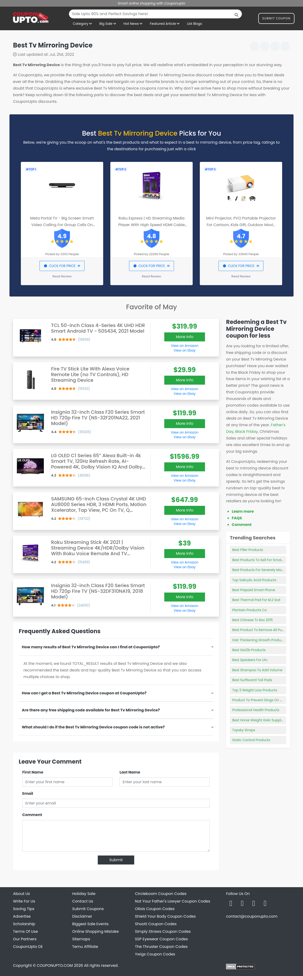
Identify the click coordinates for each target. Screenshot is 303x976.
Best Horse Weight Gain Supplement (262, 720)
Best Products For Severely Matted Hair (264, 570)
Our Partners (24, 939)
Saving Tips (23, 909)
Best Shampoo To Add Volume (257, 670)
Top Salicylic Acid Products (254, 580)
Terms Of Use (25, 931)
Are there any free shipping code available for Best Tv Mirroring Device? (91, 710)
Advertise (22, 916)
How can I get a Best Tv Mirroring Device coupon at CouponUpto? (84, 693)
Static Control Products (251, 740)
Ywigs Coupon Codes (155, 954)
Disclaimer (82, 916)
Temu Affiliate (85, 946)
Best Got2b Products (249, 650)
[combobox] (155, 13)
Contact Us (82, 901)
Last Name (130, 772)
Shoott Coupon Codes (156, 924)
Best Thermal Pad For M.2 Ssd (256, 600)
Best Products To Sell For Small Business (264, 560)
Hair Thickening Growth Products (259, 640)
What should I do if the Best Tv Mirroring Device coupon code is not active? (93, 727)
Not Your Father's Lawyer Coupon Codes (172, 901)
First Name (32, 772)
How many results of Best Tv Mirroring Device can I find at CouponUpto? (91, 647)
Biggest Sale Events (90, 924)
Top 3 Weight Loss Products (254, 690)
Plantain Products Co (249, 610)
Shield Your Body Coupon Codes (165, 916)
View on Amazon (184, 345)
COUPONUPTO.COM (55, 965)
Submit (116, 860)
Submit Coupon (276, 19)
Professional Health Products (255, 710)
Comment (32, 814)
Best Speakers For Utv (249, 660)
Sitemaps (81, 939)
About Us (21, 893)
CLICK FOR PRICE (62, 265)
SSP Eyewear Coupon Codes (161, 939)
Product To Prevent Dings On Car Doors (264, 700)
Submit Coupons (88, 909)
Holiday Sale (83, 893)
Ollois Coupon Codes (154, 909)
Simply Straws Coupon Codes (163, 931)
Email (27, 793)
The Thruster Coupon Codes (161, 946)
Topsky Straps (243, 730)
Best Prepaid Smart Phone (253, 590)
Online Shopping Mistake (95, 931)
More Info (184, 337)
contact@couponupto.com (251, 916)
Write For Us (24, 901)
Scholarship (24, 924)
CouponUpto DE (28, 946)
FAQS (237, 518)
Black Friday (246, 431)
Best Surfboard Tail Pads (252, 680)
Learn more (243, 511)
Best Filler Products (247, 549)
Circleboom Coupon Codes (161, 893)
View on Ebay (185, 350)
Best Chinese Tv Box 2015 (252, 620)
